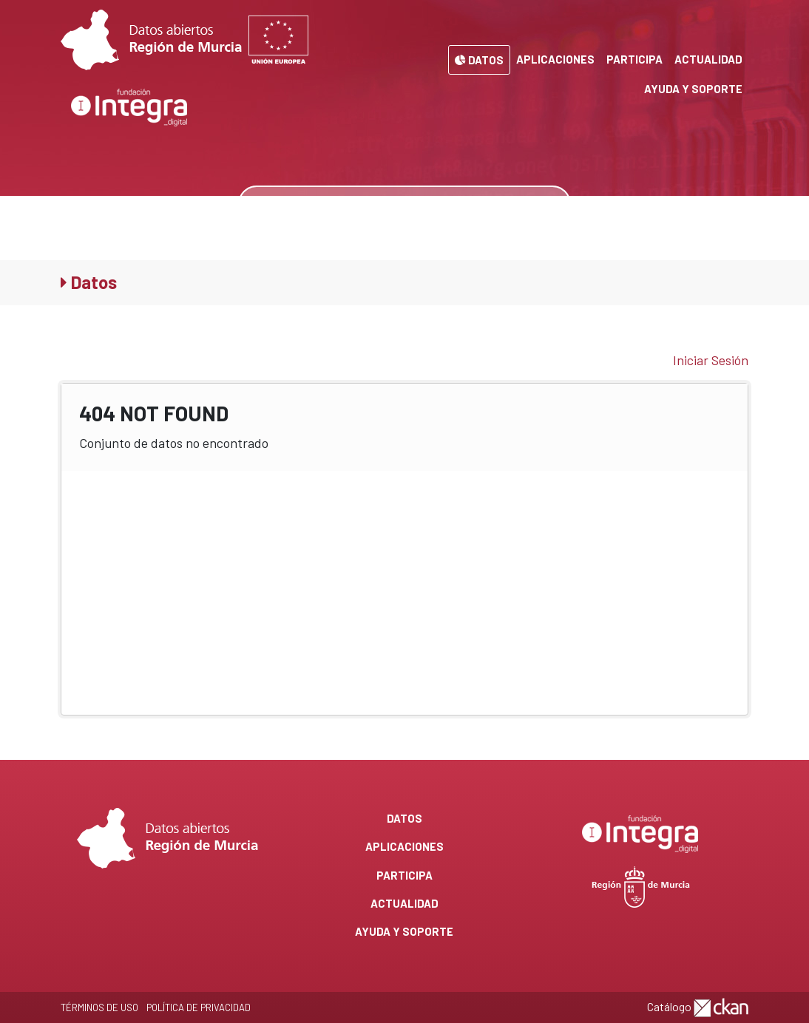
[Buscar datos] (383, 204)
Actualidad (708, 59)
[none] (548, 204)
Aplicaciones (555, 59)
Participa (634, 59)
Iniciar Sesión (710, 360)
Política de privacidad (198, 1007)
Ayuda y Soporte (693, 88)
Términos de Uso (99, 1007)
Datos (479, 60)
